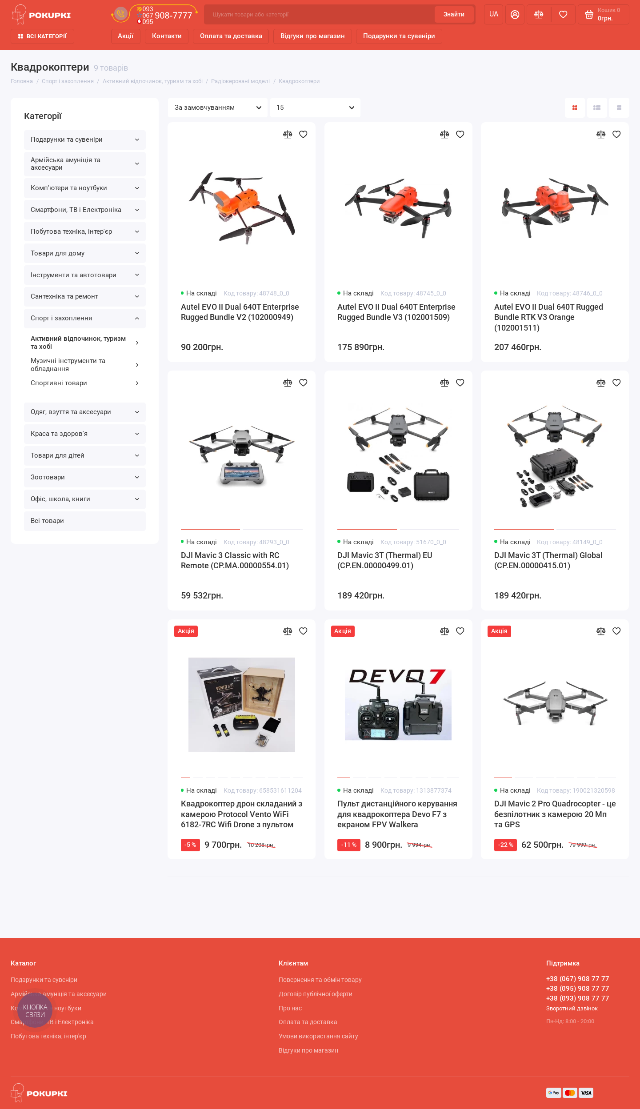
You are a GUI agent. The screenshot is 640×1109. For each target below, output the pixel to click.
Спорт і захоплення (85, 318)
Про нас (290, 1008)
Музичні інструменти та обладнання (85, 365)
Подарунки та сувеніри (399, 36)
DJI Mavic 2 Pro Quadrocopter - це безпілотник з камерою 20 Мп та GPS (555, 814)
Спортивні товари (85, 383)
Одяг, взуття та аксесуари (85, 412)
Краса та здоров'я (85, 434)
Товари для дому (85, 253)
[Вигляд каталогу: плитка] (575, 108)
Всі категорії (42, 36)
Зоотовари (85, 477)
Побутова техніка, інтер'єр (85, 231)
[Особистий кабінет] (514, 14)
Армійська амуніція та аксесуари (85, 164)
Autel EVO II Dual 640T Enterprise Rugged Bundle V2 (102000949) (240, 312)
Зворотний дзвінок (572, 1008)
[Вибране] (563, 14)
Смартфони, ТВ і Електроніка (85, 210)
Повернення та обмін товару (320, 979)
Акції (125, 36)
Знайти (454, 14)
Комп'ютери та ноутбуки (85, 188)
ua (493, 14)
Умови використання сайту (318, 1036)
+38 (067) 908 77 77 (577, 979)
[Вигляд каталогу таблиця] (619, 108)
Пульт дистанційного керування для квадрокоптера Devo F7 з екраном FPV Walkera (397, 814)
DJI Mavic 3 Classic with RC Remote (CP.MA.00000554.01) (235, 560)
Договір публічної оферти (315, 993)
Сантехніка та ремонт (85, 296)
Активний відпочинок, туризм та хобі (85, 343)
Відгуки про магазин (312, 36)
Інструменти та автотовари (85, 275)
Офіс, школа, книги (85, 499)
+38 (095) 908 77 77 (577, 989)
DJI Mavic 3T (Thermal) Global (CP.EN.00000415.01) (548, 560)
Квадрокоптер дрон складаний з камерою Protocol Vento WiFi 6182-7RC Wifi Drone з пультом (241, 814)
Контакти (167, 36)
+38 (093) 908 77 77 (577, 998)
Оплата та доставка (231, 36)
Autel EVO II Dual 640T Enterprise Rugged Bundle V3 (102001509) (396, 312)
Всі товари (47, 521)
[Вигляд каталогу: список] (597, 108)
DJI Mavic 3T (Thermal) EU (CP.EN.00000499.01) (384, 560)
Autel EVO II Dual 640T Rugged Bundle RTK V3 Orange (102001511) (548, 317)
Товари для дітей (85, 455)
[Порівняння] (539, 14)
